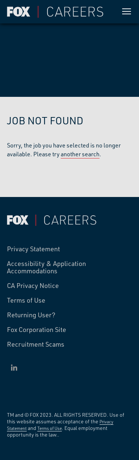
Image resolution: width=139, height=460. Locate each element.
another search (80, 154)
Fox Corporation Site (36, 330)
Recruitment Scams (35, 344)
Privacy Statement (33, 249)
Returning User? (31, 315)
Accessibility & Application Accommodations (46, 267)
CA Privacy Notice (33, 286)
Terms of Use (26, 300)
